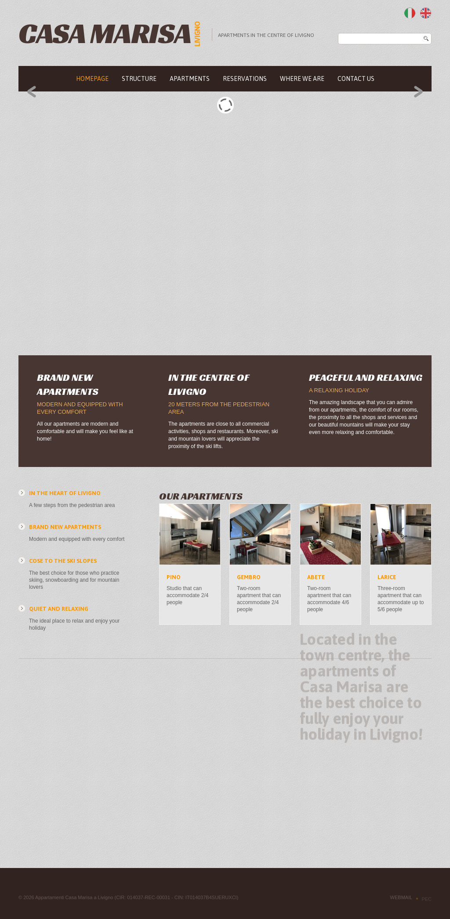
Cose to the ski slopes (63, 561)
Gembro (249, 577)
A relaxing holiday (339, 390)
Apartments (190, 79)
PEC (426, 901)
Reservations (245, 79)
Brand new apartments (65, 527)
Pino (174, 577)
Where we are (302, 79)
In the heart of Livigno (65, 493)
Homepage (92, 79)
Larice (386, 577)
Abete (316, 577)
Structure (139, 79)
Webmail (401, 899)
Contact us (356, 79)
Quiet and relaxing (58, 608)
